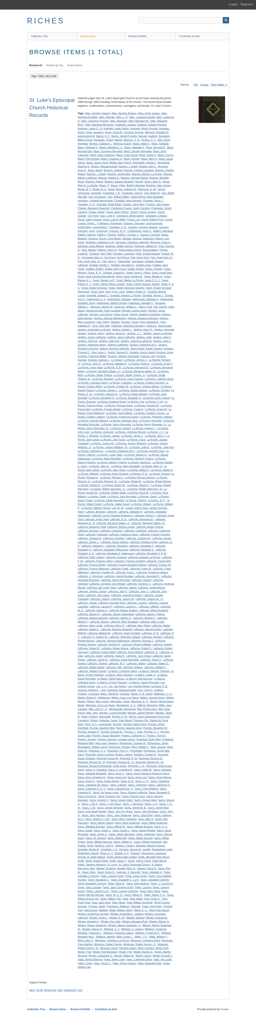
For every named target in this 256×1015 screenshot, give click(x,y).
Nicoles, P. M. (119, 716)
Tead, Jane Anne (101, 902)
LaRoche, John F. (117, 591)
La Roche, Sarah (147, 496)
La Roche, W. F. (156, 500)
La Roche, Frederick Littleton (156, 416)
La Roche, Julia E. (139, 447)
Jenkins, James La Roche (157, 333)
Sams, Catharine (159, 781)
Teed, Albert (118, 902)
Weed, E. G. (141, 910)
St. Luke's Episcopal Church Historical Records (52, 107)
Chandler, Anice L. (153, 200)
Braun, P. (104, 185)
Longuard (93, 693)
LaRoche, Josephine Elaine (126, 595)
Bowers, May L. (148, 166)
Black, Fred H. (166, 155)
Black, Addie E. (141, 143)
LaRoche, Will (113, 667)
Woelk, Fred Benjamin (105, 951)
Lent (102, 690)
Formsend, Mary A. (92, 257)
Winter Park (162, 948)
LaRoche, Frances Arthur (99, 561)
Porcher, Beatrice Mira (102, 728)
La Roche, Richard (159, 473)
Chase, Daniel (96, 212)
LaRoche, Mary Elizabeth (124, 621)
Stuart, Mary (89, 872)
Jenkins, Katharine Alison (92, 344)
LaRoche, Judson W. (122, 599)
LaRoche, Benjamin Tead (92, 527)
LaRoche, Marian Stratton (123, 610)
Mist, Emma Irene (147, 709)
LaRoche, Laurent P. (101, 606)
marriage (124, 693)
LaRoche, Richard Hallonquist (112, 640)
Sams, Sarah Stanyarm (122, 834)
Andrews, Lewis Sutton (116, 128)
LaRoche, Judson (99, 599)
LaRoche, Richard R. (108, 644)
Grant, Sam (97, 291)
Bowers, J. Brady (128, 166)
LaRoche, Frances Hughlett (129, 561)
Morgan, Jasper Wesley (141, 712)
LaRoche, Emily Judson (91, 557)
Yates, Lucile (85, 963)
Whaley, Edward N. (88, 921)
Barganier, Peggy (103, 139)
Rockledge (136, 750)
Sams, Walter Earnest (140, 838)
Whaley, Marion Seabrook (92, 925)
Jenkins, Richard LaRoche (114, 348)
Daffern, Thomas (106, 234)
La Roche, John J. (155, 435)
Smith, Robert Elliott (96, 860)
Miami (81, 705)
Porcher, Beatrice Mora (129, 728)
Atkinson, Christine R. (157, 132)
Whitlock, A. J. (112, 929)
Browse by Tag (55, 65)
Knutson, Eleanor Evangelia (123, 356)
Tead (125, 898)
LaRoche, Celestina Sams (123, 534)
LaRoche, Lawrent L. (125, 606)
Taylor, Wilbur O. (133, 895)
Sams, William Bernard (99, 841)
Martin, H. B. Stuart (141, 693)
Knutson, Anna (164, 352)
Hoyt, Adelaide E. (149, 322)
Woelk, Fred (84, 951)
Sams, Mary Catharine (123, 819)
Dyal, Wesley (89, 250)
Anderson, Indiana (125, 124)
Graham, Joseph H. (114, 272)
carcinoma (83, 193)
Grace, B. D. (94, 272)
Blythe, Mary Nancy (121, 162)
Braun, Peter (118, 185)
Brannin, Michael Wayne (134, 177)
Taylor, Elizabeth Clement (92, 883)
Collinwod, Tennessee (109, 223)
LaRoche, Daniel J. (88, 542)
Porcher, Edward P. (88, 731)
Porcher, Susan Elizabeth (106, 735)
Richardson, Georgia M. (132, 743)
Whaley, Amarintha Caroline (93, 914)
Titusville (135, 906)
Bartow (118, 139)
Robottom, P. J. (97, 750)
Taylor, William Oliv (110, 898)
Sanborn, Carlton (124, 845)
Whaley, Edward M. (157, 917)
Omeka (224, 1009)
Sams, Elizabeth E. (159, 792)
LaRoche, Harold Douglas (118, 576)
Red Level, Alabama (106, 743)
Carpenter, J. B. (111, 193)
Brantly (139, 181)
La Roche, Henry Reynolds (116, 424)
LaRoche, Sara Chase (138, 656)
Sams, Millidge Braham (140, 826)
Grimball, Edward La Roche (125, 295)
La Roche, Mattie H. (162, 470)
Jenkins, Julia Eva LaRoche (135, 341)
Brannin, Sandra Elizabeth (119, 181)
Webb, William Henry (121, 910)
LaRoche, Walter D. (158, 663)
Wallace (103, 910)
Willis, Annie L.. (124, 936)
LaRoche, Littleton (149, 606)
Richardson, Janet (158, 743)
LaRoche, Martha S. (144, 618)
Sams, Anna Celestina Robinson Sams (147, 773)
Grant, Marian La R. (104, 280)
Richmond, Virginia (119, 747)
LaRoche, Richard (152, 637)
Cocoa (168, 219)
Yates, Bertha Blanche (90, 959)
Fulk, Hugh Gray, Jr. (161, 257)
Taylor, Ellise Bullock (137, 883)
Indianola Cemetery (134, 325)
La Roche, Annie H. (139, 363)
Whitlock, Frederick (155, 929)
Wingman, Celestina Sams (145, 940)
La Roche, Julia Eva (162, 447)
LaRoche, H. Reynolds (90, 576)
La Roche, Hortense (102, 432)
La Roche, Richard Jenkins (140, 477)
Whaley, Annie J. (98, 917)
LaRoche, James (126, 587)
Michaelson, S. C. (126, 705)
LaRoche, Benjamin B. (140, 519)
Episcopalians (150, 250)
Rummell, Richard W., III (91, 762)
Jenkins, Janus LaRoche (121, 337)
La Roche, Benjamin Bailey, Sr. (139, 371)
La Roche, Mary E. (99, 466)
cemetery (83, 200)
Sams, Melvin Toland (101, 822)
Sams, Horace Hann (145, 800)
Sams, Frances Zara (133, 796)
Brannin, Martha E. (108, 177)
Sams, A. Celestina (96, 769)
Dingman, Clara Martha (91, 246)
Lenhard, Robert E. (88, 690)
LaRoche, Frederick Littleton (152, 572)
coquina (132, 227)
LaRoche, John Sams (97, 595)
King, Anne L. (98, 352)
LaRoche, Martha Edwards (93, 618)
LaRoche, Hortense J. (139, 583)
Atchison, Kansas (133, 132)
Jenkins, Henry (96, 333)
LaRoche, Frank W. (140, 568)
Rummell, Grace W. (108, 758)
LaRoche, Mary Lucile (152, 621)
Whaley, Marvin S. (92, 929)
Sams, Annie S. (86, 781)
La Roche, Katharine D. (91, 451)
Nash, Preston (90, 716)
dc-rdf (39, 990)
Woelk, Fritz (125, 951)
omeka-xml (70, 990)
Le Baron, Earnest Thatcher (154, 671)
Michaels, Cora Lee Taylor (100, 705)
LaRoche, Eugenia (116, 557)
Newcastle (105, 716)
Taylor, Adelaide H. (151, 872)
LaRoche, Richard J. (142, 640)
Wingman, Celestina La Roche (112, 940)
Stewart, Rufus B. (146, 868)
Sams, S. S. (160, 826)
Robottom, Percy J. (118, 750)
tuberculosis (90, 910)
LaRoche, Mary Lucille (90, 625)
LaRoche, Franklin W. (102, 572)
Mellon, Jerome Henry (152, 697)
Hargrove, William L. (125, 306)
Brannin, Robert (94, 181)
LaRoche (112, 511)
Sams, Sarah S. (98, 834)
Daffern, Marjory (87, 234)
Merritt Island (166, 701)
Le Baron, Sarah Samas (110, 678)
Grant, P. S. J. (152, 280)
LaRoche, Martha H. (120, 618)
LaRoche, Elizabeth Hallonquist (110, 549)
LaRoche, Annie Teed (97, 519)
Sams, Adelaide (162, 769)
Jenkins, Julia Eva (109, 341)
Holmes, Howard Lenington (143, 318)
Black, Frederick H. (111, 158)
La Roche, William (141, 504)
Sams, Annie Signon (107, 781)
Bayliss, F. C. (149, 139)
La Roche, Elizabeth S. (128, 398)
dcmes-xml (50, 990)
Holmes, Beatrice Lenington (144, 314)
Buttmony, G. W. (147, 189)
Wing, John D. (85, 940)
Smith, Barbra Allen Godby (122, 857)
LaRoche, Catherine (135, 530)
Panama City (141, 720)
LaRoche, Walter (136, 663)
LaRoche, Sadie (93, 656)
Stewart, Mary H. (126, 868)
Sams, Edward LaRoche (133, 792)
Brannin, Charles (113, 170)
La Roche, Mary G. (152, 466)
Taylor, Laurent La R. (97, 891)
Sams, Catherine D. (159, 785)
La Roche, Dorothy (159, 390)
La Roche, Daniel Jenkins (133, 390)
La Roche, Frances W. (146, 405)
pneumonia (105, 724)
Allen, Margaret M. (138, 121)
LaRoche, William (132, 667)
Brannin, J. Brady (96, 174)
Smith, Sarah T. (118, 860)
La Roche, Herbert (120, 428)
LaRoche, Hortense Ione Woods (107, 583)
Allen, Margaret (118, 121)
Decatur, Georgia (131, 238)
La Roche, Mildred (88, 473)
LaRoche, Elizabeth (117, 545)
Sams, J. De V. (89, 804)
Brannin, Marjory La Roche (147, 174)
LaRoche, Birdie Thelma (149, 527)
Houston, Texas (129, 322)
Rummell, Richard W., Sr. (150, 762)
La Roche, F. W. (154, 401)
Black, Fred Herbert (89, 158)
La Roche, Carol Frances (129, 379)
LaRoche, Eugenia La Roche (144, 557)
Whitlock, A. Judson (132, 929)
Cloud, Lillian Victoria (89, 219)
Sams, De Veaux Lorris (106, 792)
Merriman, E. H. (140, 701)
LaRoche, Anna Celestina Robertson (112, 515)
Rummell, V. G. (136, 766)
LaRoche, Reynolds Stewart (124, 637)
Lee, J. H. (101, 686)
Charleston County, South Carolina (130, 208)
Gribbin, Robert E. (136, 291)
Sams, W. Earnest (96, 838)
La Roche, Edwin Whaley (133, 394)
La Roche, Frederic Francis (149, 413)
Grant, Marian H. (153, 276)
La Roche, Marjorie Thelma (138, 458)
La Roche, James (110, 435)
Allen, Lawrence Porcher (95, 121)
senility (147, 849)
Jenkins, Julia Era (87, 341)
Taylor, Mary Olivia (150, 891)
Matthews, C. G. (163, 693)
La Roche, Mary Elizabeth (125, 466)
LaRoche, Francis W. (159, 564)
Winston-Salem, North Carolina (136, 948)
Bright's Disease (136, 185)
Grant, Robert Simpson (94, 287)
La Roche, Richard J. (111, 477)
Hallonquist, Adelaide (119, 299)
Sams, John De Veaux (120, 811)
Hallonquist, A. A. (96, 299)
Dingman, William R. (145, 246)
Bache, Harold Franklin (124, 136)
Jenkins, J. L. (134, 333)
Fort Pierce (123, 257)
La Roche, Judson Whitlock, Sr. (110, 447)
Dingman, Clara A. (160, 242)
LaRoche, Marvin (99, 621)
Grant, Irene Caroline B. (129, 276)
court (92, 231)
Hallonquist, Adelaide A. (145, 299)
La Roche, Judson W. (102, 443)
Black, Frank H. (147, 155)
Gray (108, 291)
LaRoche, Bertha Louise (121, 527)
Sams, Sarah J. (102, 830)
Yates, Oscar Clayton (124, 963)
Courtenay (102, 231)
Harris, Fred (145, 306)
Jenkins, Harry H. (143, 329)
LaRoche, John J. (138, 591)
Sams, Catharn (117, 785)
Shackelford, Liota (162, 849)
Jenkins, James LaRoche (92, 337)
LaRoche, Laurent (137, 602)
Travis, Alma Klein (152, 906)
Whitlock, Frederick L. (90, 933)
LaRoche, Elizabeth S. (141, 549)
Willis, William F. (158, 936)
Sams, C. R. (142, 781)
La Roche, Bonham (103, 379)
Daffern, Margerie (163, 231)
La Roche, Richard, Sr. (104, 481)
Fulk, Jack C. (109, 261)
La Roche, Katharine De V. (120, 451)
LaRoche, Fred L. (125, 572)
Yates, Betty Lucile (114, 959)
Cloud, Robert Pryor (152, 219)
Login (233, 4)
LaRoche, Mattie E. (88, 629)
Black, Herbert (132, 158)
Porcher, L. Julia (133, 731)
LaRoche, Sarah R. (97, 659)
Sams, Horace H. (98, 800)
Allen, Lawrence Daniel (142, 117)
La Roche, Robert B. (130, 481)
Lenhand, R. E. (159, 686)
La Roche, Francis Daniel (106, 409)
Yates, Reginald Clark (149, 963)
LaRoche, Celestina (96, 534)
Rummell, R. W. (128, 758)
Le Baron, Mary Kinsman (119, 675)
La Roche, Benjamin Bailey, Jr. (103, 371)
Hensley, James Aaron (134, 310)
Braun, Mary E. (153, 181)
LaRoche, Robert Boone (114, 648)
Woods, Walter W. (124, 955)
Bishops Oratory (122, 143)
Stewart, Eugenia (105, 868)
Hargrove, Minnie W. (101, 306)
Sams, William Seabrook (147, 841)
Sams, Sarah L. (121, 830)
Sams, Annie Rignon (159, 777)
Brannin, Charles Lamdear (139, 170)
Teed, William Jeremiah (140, 902)
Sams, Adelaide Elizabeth (92, 773)
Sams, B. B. (127, 781)
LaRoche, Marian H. (96, 610)
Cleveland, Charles (156, 215)
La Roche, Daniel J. (106, 390)
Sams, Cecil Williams (146, 788)
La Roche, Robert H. (89, 485)
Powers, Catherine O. (133, 735)
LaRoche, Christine (113, 538)
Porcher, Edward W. (112, 731)
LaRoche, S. (151, 652)
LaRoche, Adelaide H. (130, 511)
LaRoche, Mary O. (114, 625)
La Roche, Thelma (135, 500)
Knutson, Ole (147, 356)
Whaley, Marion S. (159, 921)
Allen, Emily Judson (149, 113)
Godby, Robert (135, 269)
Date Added (218, 84)
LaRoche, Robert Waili (102, 652)
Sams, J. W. (89, 807)
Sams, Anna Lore (137, 777)
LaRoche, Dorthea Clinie (143, 542)
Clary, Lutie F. (107, 215)
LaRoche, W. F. (116, 663)
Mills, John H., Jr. (98, 709)
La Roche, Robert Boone (157, 481)
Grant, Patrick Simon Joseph (109, 284)
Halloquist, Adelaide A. (140, 303)
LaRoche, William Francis (92, 671)
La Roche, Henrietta (150, 420)
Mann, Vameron (109, 693)
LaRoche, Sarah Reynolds (124, 659)
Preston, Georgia (106, 739)
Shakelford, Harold (88, 853)
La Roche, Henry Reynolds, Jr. (149, 424)
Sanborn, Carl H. (104, 845)
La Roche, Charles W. (116, 386)
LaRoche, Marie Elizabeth (153, 610)
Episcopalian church (130, 250)
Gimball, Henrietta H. (122, 265)
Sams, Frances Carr (109, 796)
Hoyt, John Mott (101, 325)
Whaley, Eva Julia (110, 921)
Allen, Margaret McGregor (99, 124)
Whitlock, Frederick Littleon (118, 933)
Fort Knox (109, 257)
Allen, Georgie (107, 117)
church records (147, 212)
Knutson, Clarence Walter (92, 356)
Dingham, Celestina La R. (99, 242)
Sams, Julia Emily (143, 815)
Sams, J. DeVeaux (132, 804)
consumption (100, 227)
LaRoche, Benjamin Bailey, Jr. (113, 523)
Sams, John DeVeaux (146, 811)
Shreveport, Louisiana (153, 853)
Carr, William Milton (118, 196)
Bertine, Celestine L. (100, 143)
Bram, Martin (95, 170)
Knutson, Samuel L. (99, 360)
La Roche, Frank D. (133, 409)
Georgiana (137, 261)
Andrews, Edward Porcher (151, 124)
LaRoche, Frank (119, 568)
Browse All (35, 65)
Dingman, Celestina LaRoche (132, 242)
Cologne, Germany (134, 223)
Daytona (93, 238)
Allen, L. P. (122, 117)
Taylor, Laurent (143, 887)
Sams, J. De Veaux (110, 804)
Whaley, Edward (135, 917)
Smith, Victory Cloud (139, 860)
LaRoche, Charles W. (89, 538)
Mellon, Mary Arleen (98, 701)
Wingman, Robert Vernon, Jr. (139, 944)
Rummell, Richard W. (151, 758)
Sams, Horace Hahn (121, 800)
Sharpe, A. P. (122, 853)
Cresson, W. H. (117, 231)
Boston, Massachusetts (104, 166)
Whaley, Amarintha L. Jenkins (126, 914)
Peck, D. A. (91, 724)
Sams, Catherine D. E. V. (92, 788)
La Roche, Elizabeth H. (101, 398)
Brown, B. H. (100, 189)
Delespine (148, 238)
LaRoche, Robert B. (89, 648)
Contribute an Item (189, 36)
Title (195, 84)
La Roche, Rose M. (138, 492)
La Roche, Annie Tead (90, 367)
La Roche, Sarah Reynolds (109, 500)
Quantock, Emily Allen (148, 739)
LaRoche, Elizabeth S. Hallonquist (115, 553)
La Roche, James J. (132, 435)
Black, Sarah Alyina (97, 162)
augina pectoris (86, 136)
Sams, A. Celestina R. (120, 769)
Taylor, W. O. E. (114, 895)
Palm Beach (125, 720)
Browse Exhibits (138, 36)
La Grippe (116, 360)
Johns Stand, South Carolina (146, 348)
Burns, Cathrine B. (126, 189)
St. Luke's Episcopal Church (134, 864)
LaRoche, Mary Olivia (138, 625)
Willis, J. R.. (141, 936)
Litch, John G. (145, 690)
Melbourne (104, 697)
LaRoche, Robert (162, 644)
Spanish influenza (96, 864)
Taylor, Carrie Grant (136, 876)
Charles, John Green (157, 204)
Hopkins (114, 322)
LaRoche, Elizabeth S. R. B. (151, 553)
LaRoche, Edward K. (92, 545)
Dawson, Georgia (150, 234)
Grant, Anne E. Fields (138, 272)
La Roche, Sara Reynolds (121, 496)
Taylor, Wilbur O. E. (155, 895)
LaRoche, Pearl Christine (126, 633)
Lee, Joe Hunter (117, 686)
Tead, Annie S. (152, 898)
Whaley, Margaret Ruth (135, 921)
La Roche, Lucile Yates (109, 454)
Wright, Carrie (143, 955)
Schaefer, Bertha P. (88, 849)
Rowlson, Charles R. (144, 754)
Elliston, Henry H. (107, 250)
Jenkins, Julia (143, 337)
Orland (94, 720)
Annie (89, 132)
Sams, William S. (123, 841)
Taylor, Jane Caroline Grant (118, 887)
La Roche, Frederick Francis (122, 416)
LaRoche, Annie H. (144, 515)
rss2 (79, 990)
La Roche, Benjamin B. (136, 367)
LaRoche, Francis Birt (158, 561)
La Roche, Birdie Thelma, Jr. (129, 375)
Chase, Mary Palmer (117, 212)
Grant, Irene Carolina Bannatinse (96, 276)
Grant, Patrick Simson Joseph (143, 284)
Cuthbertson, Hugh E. (139, 231)
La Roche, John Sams (112, 439)
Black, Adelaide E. (88, 147)
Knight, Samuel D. (118, 352)
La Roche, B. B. (112, 367)
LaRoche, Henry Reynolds (115, 580)
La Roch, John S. (91, 363)
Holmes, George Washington (110, 318)
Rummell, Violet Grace (159, 766)
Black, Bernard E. (156, 147)
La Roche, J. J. (155, 432)
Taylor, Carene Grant (112, 876)
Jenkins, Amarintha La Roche (94, 329)
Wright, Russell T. (162, 955)
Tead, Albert (136, 898)
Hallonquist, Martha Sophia (112, 303)
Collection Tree (39, 36)
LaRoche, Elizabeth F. (141, 545)
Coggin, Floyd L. (87, 223)
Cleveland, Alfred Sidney (130, 215)
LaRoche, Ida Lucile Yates (101, 587)
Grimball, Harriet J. (153, 295)
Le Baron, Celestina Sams (122, 671)
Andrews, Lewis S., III (90, 128)
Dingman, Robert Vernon (119, 246)
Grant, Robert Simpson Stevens (126, 287)
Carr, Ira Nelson (97, 196)
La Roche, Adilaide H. (115, 363)
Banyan (143, 136)
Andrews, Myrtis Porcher (144, 128)
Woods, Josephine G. (101, 955)
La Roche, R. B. (139, 473)
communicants (154, 223)
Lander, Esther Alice (136, 508)
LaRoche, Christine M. (138, 538)
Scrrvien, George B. (130, 849)
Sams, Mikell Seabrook (154, 822)
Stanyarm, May (86, 868)
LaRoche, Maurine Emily (147, 629)
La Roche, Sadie (96, 496)
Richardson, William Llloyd (92, 747)
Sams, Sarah (85, 830)
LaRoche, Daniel (161, 538)
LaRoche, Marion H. (89, 614)
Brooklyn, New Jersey (158, 185)
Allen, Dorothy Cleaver (97, 113)
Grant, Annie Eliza (162, 272)
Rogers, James (123, 754)
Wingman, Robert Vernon (108, 944)
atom (32, 990)
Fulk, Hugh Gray (140, 257)
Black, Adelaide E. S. (111, 147)
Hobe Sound (121, 314)
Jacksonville (164, 325)
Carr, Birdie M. (152, 193)
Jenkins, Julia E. (162, 337)
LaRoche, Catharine (111, 530)
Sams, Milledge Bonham (91, 826)
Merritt (153, 701)
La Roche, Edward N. (106, 394)
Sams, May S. (146, 819)
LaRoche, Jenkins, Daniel (92, 591)
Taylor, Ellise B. (116, 883)
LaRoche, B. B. (118, 519)
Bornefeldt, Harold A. (144, 162)
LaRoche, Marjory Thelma (149, 614)
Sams (81, 769)
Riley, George (158, 747)
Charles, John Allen (133, 204)
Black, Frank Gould (127, 155)
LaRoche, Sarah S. (150, 659)
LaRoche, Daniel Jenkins (114, 542)
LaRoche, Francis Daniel (91, 564)
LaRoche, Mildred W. (99, 633)
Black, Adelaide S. (134, 147)
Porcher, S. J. (151, 731)
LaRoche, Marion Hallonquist (117, 614)
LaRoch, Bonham (95, 511)
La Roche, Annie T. (162, 363)
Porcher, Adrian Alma (135, 724)
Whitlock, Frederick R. (147, 933)
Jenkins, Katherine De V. (143, 344)
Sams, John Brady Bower (92, 811)
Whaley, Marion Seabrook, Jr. (124, 925)
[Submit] (226, 20)
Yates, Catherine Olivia (139, 959)
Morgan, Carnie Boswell (112, 712)
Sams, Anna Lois (116, 777)
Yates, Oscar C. (102, 963)
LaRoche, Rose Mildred (129, 652)
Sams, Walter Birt (117, 838)
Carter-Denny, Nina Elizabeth (147, 196)
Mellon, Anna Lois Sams (125, 697)
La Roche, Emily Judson (156, 398)
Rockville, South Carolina (99, 754)
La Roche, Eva (135, 401)
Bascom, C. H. (132, 139)
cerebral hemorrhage (101, 200)
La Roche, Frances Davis (118, 405)
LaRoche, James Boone (151, 587)
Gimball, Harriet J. (99, 265)
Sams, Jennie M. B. (135, 807)
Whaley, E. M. (117, 917)
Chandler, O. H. (86, 204)
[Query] (183, 20)
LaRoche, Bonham (88, 530)
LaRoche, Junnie (87, 602)
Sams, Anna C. (116, 773)
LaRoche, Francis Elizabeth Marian (126, 564)
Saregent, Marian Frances (150, 845)
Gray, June (118, 291)
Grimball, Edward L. (98, 295)
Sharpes (135, 853)
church (134, 212)
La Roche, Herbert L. (144, 428)
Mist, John (92, 712)
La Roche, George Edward (93, 420)
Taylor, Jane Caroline (89, 887)
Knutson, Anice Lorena (142, 352)
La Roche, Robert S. (138, 485)
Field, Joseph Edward (148, 253)
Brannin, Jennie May (118, 174)
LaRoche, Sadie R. (114, 656)
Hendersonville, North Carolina (103, 310)
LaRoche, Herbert (141, 580)
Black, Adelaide (160, 143)
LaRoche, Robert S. (141, 648)
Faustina (94, 253)
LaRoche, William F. (155, 667)
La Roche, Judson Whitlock (130, 443)
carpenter (96, 193)
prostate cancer (126, 739)
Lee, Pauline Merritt (138, 686)
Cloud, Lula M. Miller (114, 219)
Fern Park (106, 253)
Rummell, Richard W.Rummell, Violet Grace (102, 766)
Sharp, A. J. (106, 853)
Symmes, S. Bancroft (128, 872)
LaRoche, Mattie (161, 625)
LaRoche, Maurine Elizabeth (116, 629)
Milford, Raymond (147, 705)
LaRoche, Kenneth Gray (111, 602)
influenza (151, 325)
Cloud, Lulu (133, 219)
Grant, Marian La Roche (129, 280)
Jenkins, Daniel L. (122, 329)
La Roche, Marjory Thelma (112, 462)
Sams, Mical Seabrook (127, 822)
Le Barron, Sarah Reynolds (144, 682)
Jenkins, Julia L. (162, 341)
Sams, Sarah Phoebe (143, 830)
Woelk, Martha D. (143, 951)
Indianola (116, 325)
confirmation (84, 227)
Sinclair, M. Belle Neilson (91, 857)
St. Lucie (112, 864)
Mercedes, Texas (120, 701)
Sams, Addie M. (143, 769)
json (60, 990)
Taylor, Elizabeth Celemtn (154, 879)
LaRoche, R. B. (150, 633)
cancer (161, 189)
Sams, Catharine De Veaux (93, 785)
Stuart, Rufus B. (106, 872)
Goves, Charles (154, 269)
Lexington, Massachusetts (121, 690)
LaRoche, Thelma (97, 663)
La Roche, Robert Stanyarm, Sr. (145, 489)
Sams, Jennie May (158, 807)
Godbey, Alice (143, 265)
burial (111, 189)
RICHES (46, 20)
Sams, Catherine (137, 785)
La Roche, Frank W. (156, 409)
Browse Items (88, 36)
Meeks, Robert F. (87, 697)
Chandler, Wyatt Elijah (108, 204)
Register (247, 4)
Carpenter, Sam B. (132, 193)
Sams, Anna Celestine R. (92, 777)
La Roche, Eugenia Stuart (111, 401)
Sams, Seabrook (145, 834)
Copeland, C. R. (118, 227)
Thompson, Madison (117, 906)
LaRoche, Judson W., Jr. (149, 599)
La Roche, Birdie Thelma (98, 375)
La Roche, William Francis (95, 508)
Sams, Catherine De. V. (120, 788)
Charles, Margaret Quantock (93, 208)
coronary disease (147, 227)
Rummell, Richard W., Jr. (120, 762)
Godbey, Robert (94, 269)
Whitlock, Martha (105, 936)
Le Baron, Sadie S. (145, 675)
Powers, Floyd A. (156, 735)
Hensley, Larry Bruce (101, 314)
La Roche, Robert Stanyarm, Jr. (107, 489)
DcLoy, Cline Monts (110, 238)
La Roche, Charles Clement (148, 382)
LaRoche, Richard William (136, 644)
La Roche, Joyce (136, 439)
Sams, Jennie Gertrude (110, 807)
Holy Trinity (102, 322)
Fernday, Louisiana (123, 253)
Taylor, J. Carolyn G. (161, 883)
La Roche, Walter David (116, 504)
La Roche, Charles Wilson (144, 386)
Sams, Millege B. (116, 826)
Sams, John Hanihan (93, 815)
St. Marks (156, 864)
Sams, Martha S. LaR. (97, 819)
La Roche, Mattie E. (138, 470)
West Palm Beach (159, 910)
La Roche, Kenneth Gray (150, 451)
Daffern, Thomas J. (128, 234)
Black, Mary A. (149, 158)
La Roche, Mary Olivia (113, 470)
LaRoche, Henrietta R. (147, 576)
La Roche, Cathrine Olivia (159, 379)
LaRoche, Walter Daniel (91, 667)
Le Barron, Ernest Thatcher (112, 682)
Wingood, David (109, 948)
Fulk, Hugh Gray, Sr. (89, 261)
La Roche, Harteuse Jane (123, 420)
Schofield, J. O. (109, 849)
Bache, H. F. (103, 136)
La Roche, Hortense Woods (130, 432)
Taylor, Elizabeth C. (98, 879)
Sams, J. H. (151, 804)
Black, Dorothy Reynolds (138, 151)
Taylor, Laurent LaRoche (124, 891)
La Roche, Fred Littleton (119, 413)
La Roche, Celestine (120, 382)
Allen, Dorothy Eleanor (124, 113)
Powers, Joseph (87, 739)
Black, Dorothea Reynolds (108, 151)
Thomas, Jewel (96, 906)
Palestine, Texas (108, 720)
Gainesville (124, 261)
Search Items (74, 65)
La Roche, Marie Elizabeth (106, 458)
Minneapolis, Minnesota (122, 709)
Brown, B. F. (84, 189)
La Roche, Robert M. (113, 485)
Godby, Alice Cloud (115, 269)
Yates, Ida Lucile (162, 959)
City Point (93, 215)
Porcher (117, 724)
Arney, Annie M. (114, 132)
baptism (152, 136)
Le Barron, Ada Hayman (138, 678)
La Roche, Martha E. (139, 462)
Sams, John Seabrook (119, 815)
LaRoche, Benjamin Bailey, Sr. (148, 523)
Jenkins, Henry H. (116, 333)
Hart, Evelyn (160, 306)
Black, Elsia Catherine (102, 155)
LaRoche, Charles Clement (155, 534)
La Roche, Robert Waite (112, 492)
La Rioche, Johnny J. (135, 360)
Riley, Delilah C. (140, 747)
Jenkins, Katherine (117, 344)
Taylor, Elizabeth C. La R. (125, 879)
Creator (204, 84)
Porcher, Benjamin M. (155, 728)
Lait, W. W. (118, 508)
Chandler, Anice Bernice (127, 200)
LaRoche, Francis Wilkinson (93, 568)
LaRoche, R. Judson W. (94, 637)
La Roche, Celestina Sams (93, 382)
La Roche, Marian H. (135, 454)
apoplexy (98, 132)
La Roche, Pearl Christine (114, 473)
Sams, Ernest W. (87, 796)
